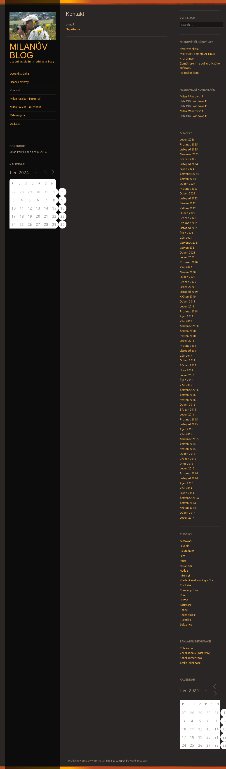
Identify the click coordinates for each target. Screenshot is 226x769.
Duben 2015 (187, 453)
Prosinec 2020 (189, 262)
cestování (186, 541)
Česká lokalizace (190, 662)
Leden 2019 (187, 306)
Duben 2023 (187, 193)
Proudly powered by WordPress (85, 760)
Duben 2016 (187, 404)
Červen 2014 (188, 502)
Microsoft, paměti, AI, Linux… (198, 53)
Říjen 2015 (186, 429)
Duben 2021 (187, 252)
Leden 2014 (187, 517)
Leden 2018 (187, 340)
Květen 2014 (188, 507)
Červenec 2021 (189, 242)
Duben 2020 (187, 276)
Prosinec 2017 (189, 345)
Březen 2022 (188, 218)
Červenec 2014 (189, 498)
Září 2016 (186, 384)
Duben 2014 (187, 512)
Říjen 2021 (186, 232)
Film (182, 555)
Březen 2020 (188, 281)
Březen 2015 (188, 458)
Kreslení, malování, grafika (196, 580)
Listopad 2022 (189, 198)
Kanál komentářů (191, 657)
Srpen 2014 (187, 493)
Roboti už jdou (189, 72)
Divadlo (185, 546)
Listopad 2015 (189, 424)
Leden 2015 (187, 468)
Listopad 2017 (189, 350)
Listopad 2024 (189, 164)
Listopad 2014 (189, 478)
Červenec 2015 (189, 439)
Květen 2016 (188, 399)
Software (186, 604)
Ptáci (183, 595)
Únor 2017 (186, 370)
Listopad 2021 (189, 227)
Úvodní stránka (19, 73)
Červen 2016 (188, 394)
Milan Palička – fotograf (25, 98)
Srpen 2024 (187, 169)
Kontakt (15, 90)
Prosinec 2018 (189, 311)
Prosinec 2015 (189, 419)
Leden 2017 (187, 375)
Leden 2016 (187, 414)
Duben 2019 (187, 301)
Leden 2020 (187, 286)
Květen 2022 (188, 208)
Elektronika (187, 551)
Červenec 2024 (189, 173)
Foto (183, 560)
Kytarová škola (189, 48)
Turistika (185, 619)
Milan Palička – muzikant (25, 107)
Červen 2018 (188, 331)
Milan (183, 96)
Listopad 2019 (189, 291)
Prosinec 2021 (189, 223)
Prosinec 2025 (189, 144)
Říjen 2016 (186, 380)
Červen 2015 (188, 443)
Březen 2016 (188, 409)
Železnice (186, 624)
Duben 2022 (187, 213)
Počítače (185, 585)
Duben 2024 (187, 183)
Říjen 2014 (186, 483)
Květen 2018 (188, 336)
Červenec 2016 (189, 389)
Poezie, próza (189, 590)
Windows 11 (195, 96)
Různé (184, 599)
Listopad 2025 (189, 149)
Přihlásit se (186, 648)
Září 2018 (186, 321)
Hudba (184, 570)
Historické (186, 565)
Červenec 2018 (189, 326)
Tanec (184, 609)
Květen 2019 (188, 296)
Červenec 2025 (189, 154)
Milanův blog (28, 51)
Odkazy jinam (18, 115)
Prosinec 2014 (189, 473)
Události (15, 123)
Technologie (188, 614)
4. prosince (187, 58)
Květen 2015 (188, 448)
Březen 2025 (188, 159)
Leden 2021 (187, 257)
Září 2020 (186, 267)
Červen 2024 (188, 178)
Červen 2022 (188, 203)
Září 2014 (186, 488)
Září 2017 (186, 355)
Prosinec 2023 (189, 188)
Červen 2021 (188, 247)
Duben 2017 (187, 360)
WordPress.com (138, 760)
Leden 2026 (187, 139)
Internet (185, 575)
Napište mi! (73, 29)
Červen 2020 (188, 272)
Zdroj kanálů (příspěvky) (195, 652)
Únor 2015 (186, 463)
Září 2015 (186, 434)
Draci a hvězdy (19, 82)
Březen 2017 (188, 365)
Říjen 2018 (186, 316)
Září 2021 (186, 237)
